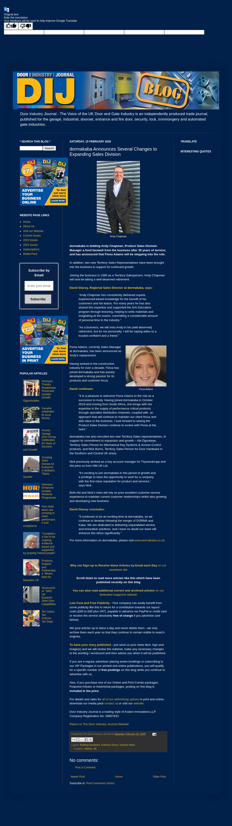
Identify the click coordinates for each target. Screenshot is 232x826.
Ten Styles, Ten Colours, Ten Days (48, 616)
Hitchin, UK (91, 748)
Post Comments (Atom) (100, 783)
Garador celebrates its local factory (48, 413)
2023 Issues (30, 240)
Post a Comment (85, 767)
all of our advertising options (121, 699)
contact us (111, 703)
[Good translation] (11, 26)
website (138, 703)
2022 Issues (30, 244)
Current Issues (32, 235)
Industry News (127, 744)
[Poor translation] (25, 26)
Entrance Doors (109, 744)
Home (119, 776)
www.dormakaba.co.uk (150, 540)
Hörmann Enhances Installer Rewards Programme (49, 491)
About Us (28, 226)
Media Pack (30, 254)
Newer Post (78, 776)
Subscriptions (31, 249)
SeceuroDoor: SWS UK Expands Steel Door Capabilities (49, 596)
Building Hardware (90, 744)
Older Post (159, 776)
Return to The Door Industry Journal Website (99, 724)
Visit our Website (33, 231)
